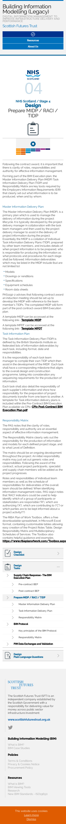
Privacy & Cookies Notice (23, 764)
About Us (33, 46)
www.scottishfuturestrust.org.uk (29, 719)
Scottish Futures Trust (20, 26)
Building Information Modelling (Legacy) (27, 9)
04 (34, 88)
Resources (33, 40)
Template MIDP (31, 320)
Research (14, 790)
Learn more (31, 815)
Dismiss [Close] (31, 819)
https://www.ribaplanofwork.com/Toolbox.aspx (34, 541)
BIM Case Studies (19, 748)
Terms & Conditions (20, 760)
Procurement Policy (20, 767)
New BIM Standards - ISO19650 (28, 794)
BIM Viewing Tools (19, 787)
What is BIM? (16, 744)
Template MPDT (31, 328)
